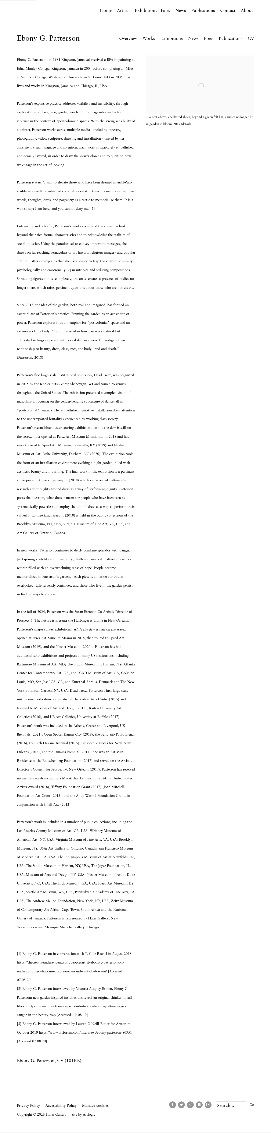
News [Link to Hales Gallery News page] (180, 10)
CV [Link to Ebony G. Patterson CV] (251, 38)
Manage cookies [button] (95, 1106)
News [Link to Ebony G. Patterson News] (193, 38)
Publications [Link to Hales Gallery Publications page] (203, 10)
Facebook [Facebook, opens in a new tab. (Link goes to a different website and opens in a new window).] (172, 1104)
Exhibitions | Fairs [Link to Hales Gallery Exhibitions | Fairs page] (152, 10)
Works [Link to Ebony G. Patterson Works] (148, 38)
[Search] (231, 1105)
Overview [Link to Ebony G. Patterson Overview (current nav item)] (128, 38)
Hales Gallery (36, 10)
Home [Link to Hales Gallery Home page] (106, 10)
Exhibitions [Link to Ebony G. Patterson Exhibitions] (171, 38)
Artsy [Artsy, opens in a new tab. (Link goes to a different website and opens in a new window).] (208, 1104)
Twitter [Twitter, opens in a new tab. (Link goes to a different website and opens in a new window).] (181, 1104)
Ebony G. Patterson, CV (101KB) (49, 1062)
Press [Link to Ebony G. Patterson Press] (208, 38)
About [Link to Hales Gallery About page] (247, 10)
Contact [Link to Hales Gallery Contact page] (227, 10)
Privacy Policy (28, 1106)
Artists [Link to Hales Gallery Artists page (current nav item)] (123, 10)
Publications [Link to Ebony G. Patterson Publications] (230, 38)
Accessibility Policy (61, 1106)
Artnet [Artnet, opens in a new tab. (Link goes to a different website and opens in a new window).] (199, 1104)
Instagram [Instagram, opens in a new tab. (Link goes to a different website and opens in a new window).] (190, 1104)
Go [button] (251, 1105)
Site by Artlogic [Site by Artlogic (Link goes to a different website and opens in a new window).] (83, 1114)
